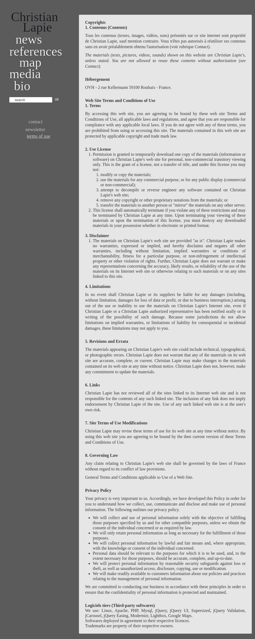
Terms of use (38, 136)
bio (22, 86)
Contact (36, 121)
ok (57, 99)
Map (30, 62)
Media (25, 74)
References (35, 51)
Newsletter (35, 129)
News (29, 39)
